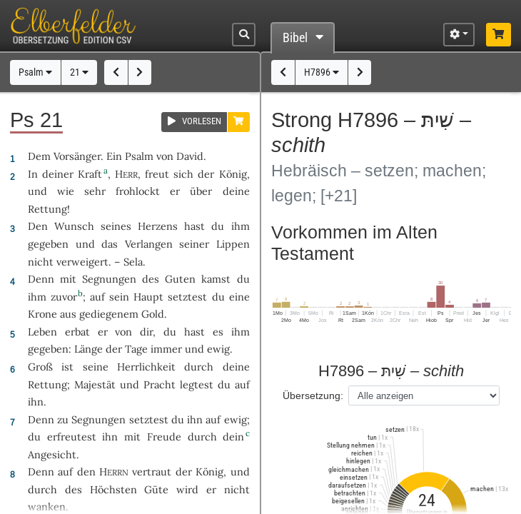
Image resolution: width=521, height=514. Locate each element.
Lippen (233, 244)
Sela (133, 261)
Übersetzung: (313, 395)
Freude (164, 436)
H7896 (321, 72)
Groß (40, 366)
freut (157, 174)
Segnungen (109, 279)
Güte (156, 489)
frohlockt (138, 191)
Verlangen (149, 244)
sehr (95, 191)
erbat (77, 331)
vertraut (151, 471)
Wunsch (74, 226)
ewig (218, 349)
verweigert (82, 261)
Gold (152, 314)
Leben (42, 331)
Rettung (47, 209)
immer (166, 349)
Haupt (148, 296)
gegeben (48, 244)
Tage (136, 349)
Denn (41, 279)
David (189, 156)
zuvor (64, 296)
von (123, 331)
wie (65, 191)
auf (242, 384)
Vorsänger (77, 156)
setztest (187, 296)
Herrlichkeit (146, 366)
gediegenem (108, 314)
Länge (88, 349)
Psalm (35, 72)
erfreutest (71, 436)
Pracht (159, 384)
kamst (216, 279)
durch (202, 436)
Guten (180, 279)
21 (79, 72)
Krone (42, 314)
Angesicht (52, 454)
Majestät (95, 384)
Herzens (158, 226)
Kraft (90, 174)
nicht (41, 261)
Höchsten (113, 489)
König (233, 174)
